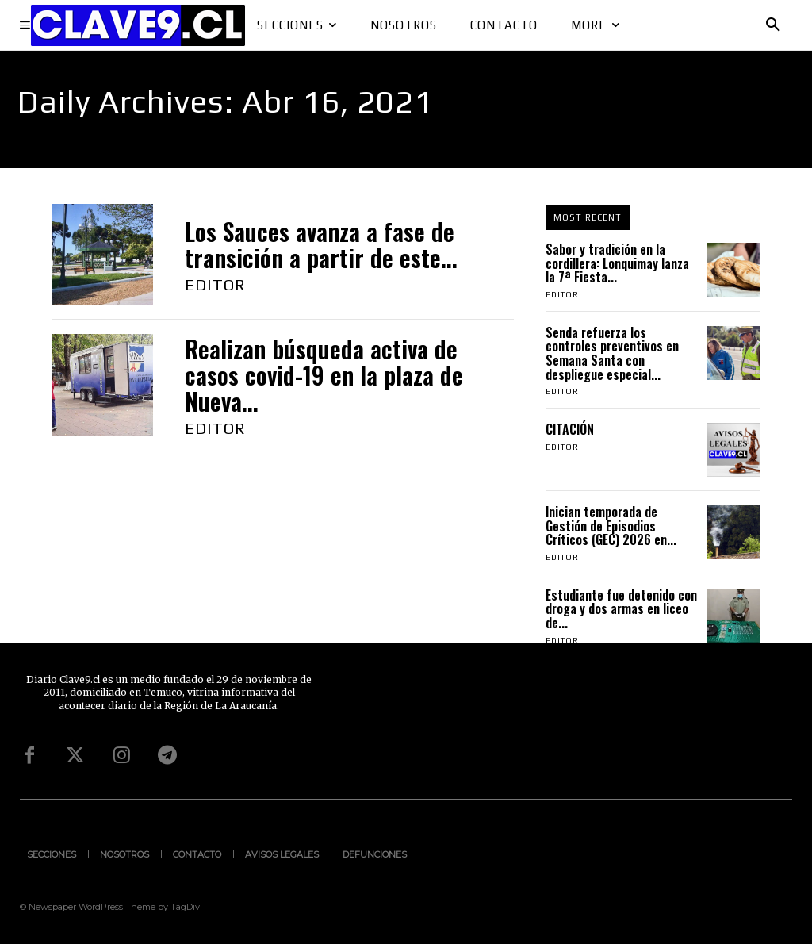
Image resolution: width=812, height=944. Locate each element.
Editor (215, 284)
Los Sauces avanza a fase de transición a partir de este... (321, 244)
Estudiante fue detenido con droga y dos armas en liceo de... (621, 608)
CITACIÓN (571, 429)
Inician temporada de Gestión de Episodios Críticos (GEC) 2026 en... (611, 525)
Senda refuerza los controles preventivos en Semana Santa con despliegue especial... (612, 353)
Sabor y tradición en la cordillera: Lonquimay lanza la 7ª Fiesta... (617, 263)
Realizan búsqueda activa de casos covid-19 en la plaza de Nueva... (324, 375)
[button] (773, 25)
